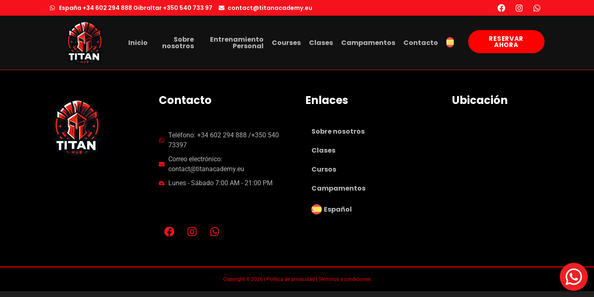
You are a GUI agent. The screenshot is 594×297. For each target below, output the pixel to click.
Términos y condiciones (344, 279)
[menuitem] (450, 43)
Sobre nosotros (338, 131)
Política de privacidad (290, 279)
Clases (323, 150)
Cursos (323, 169)
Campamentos (338, 188)
